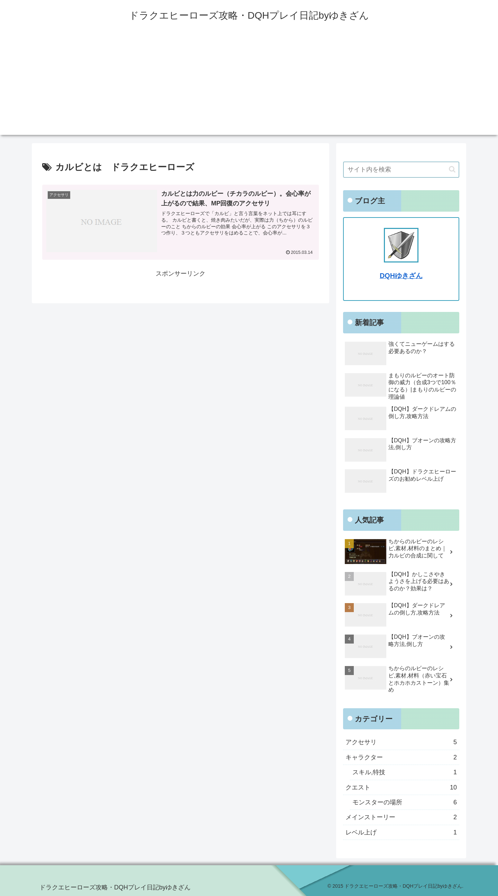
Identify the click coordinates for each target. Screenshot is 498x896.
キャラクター (401, 757)
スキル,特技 (404, 772)
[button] (452, 169)
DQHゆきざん (401, 275)
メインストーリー (401, 817)
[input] (401, 169)
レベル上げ (401, 832)
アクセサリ (401, 742)
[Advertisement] (249, 86)
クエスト (401, 787)
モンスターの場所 (404, 802)
